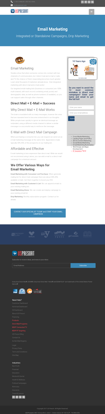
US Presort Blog (18, 334)
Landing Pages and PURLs (82, 139)
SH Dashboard (17, 310)
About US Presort (18, 313)
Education (15, 373)
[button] (91, 12)
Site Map (15, 355)
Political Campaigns (19, 383)
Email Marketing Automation (83, 145)
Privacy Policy (17, 348)
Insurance (16, 390)
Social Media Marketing (81, 143)
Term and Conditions (19, 352)
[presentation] (85, 125)
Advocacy (15, 387)
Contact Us (16, 337)
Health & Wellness (18, 380)
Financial (15, 369)
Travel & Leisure (18, 393)
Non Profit (15, 366)
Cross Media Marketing (81, 137)
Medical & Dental (18, 376)
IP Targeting (77, 151)
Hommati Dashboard (19, 307)
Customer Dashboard (20, 303)
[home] (19, 11)
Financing (15, 317)
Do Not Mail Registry (19, 341)
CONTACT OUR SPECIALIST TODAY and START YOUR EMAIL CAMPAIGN (38, 213)
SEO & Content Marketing (82, 141)
